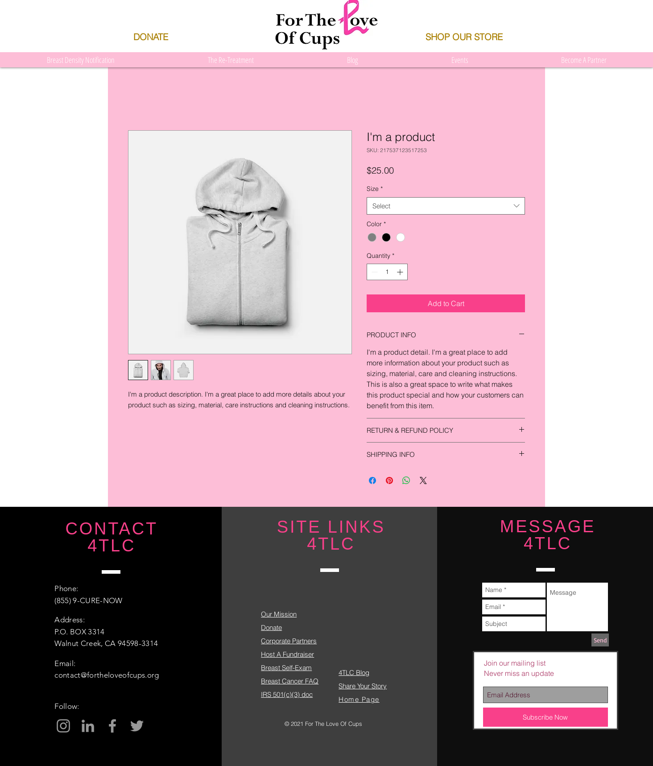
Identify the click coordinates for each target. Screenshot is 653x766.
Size (375, 189)
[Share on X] (423, 480)
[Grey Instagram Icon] (63, 726)
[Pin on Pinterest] (389, 480)
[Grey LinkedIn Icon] (88, 726)
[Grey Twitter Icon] (137, 726)
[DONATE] (150, 36)
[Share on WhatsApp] (406, 480)
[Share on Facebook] (372, 480)
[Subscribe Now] (545, 717)
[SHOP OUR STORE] (464, 36)
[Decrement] (373, 272)
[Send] (600, 640)
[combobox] (446, 206)
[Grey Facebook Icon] (112, 726)
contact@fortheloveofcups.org (106, 675)
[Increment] (400, 272)
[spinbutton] (387, 272)
